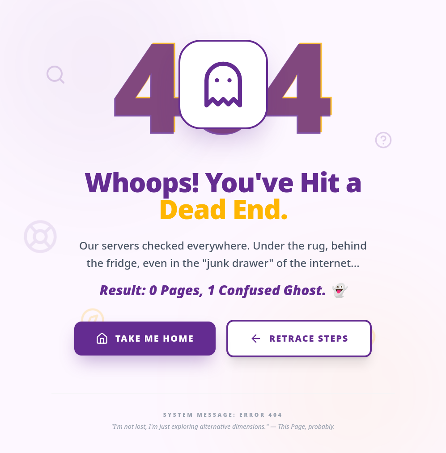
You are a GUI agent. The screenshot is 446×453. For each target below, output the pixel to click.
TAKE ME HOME (145, 338)
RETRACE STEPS (299, 338)
